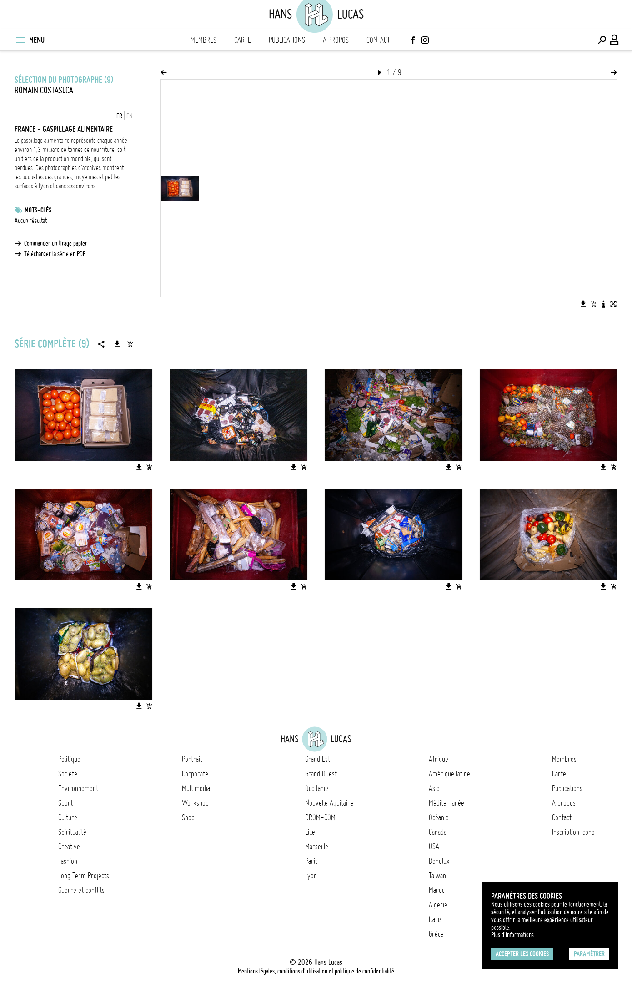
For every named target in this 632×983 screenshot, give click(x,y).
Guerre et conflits (81, 890)
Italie (435, 919)
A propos (336, 40)
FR (119, 116)
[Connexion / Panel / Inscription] (614, 40)
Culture (67, 817)
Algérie (438, 904)
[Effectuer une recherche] (602, 40)
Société (67, 773)
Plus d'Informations (512, 935)
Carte (242, 40)
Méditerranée (446, 802)
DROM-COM (320, 817)
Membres (203, 40)
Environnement (78, 788)
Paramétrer (589, 954)
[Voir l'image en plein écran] (613, 304)
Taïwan (437, 875)
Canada (437, 832)
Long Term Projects (83, 875)
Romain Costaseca (44, 90)
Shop (188, 817)
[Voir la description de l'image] (603, 304)
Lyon (311, 875)
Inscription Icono (573, 832)
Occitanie (316, 788)
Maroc (437, 890)
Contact (378, 40)
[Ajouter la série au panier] (130, 344)
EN (129, 116)
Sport (65, 802)
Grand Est (317, 759)
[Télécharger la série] (117, 344)
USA (434, 846)
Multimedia (196, 788)
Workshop (195, 802)
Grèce (436, 933)
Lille (310, 832)
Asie (434, 788)
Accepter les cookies (522, 954)
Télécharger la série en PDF (54, 254)
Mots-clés (38, 210)
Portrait (192, 759)
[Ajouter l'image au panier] (593, 304)
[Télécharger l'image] (583, 304)
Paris (311, 861)
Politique (69, 759)
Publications (287, 40)
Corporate (195, 773)
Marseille (316, 846)
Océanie (439, 817)
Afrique (438, 759)
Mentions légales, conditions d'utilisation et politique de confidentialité (316, 971)
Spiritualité (72, 832)
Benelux (439, 861)
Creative (69, 846)
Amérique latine (449, 773)
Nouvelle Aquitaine (329, 802)
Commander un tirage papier (55, 243)
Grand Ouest (321, 773)
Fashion (67, 861)
